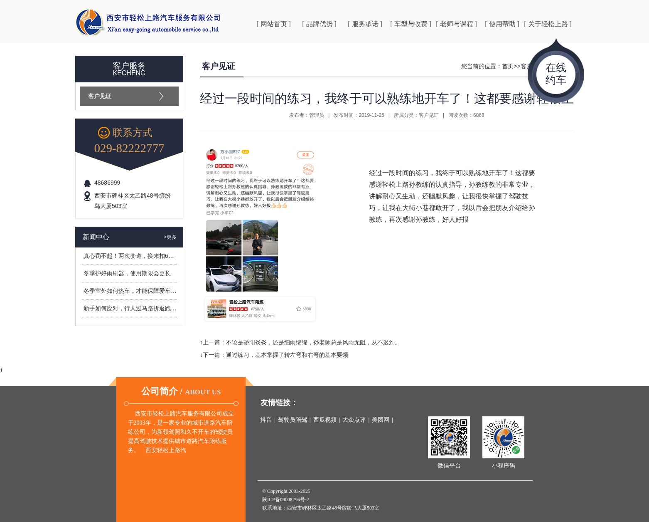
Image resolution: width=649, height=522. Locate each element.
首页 (508, 66)
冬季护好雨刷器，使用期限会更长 (127, 273)
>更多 (170, 237)
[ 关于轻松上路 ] (548, 23)
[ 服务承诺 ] (365, 23)
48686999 (107, 182)
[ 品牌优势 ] (319, 23)
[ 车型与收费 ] (410, 23)
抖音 (266, 420)
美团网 (380, 420)
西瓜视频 (325, 420)
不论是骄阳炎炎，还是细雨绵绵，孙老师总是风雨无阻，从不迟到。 (313, 342)
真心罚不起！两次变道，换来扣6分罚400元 (139, 255)
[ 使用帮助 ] (502, 23)
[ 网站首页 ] (273, 23)
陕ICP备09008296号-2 (285, 499)
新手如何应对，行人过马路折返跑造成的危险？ (145, 308)
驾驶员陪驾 (292, 420)
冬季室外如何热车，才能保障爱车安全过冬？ (142, 290)
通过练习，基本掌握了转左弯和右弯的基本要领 (287, 354)
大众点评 (354, 420)
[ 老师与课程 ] (456, 23)
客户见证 (99, 96)
